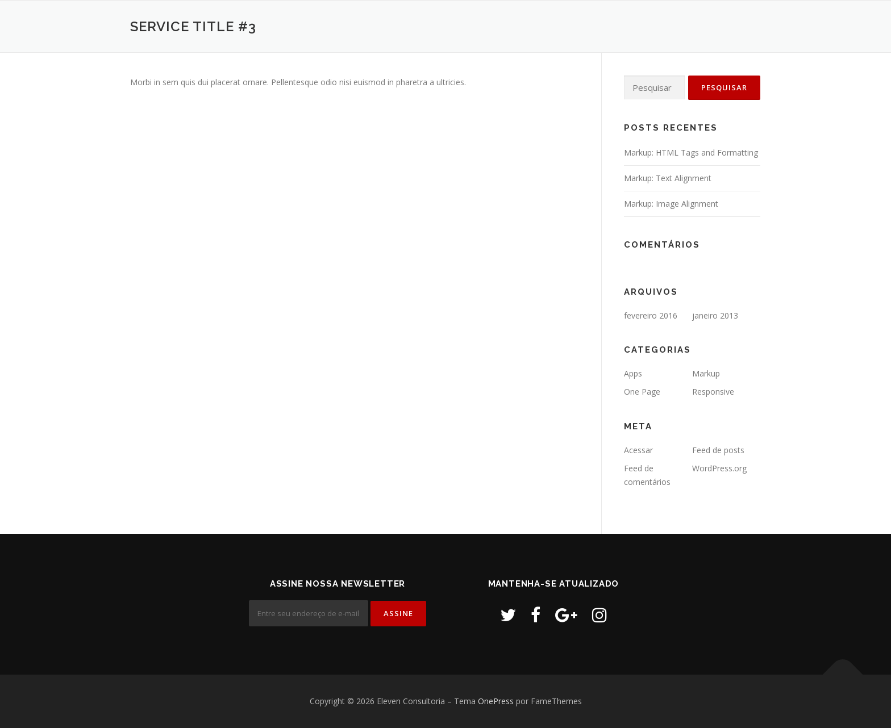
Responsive (713, 391)
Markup (706, 373)
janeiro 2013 (715, 315)
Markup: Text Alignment (667, 178)
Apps (633, 373)
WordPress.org (719, 468)
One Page (642, 391)
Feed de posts (718, 450)
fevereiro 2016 (650, 315)
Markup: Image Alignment (671, 203)
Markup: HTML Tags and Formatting (691, 152)
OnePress (496, 701)
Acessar (638, 450)
